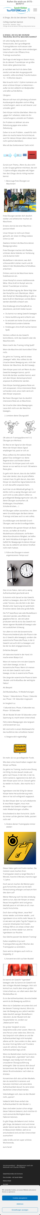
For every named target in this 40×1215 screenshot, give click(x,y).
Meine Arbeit (7, 1181)
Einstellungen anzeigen (20, 1210)
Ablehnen (20, 1204)
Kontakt (5, 1184)
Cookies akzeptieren (20, 1198)
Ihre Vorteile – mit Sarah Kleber (13, 1177)
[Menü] (34, 10)
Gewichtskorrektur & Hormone (13, 1174)
